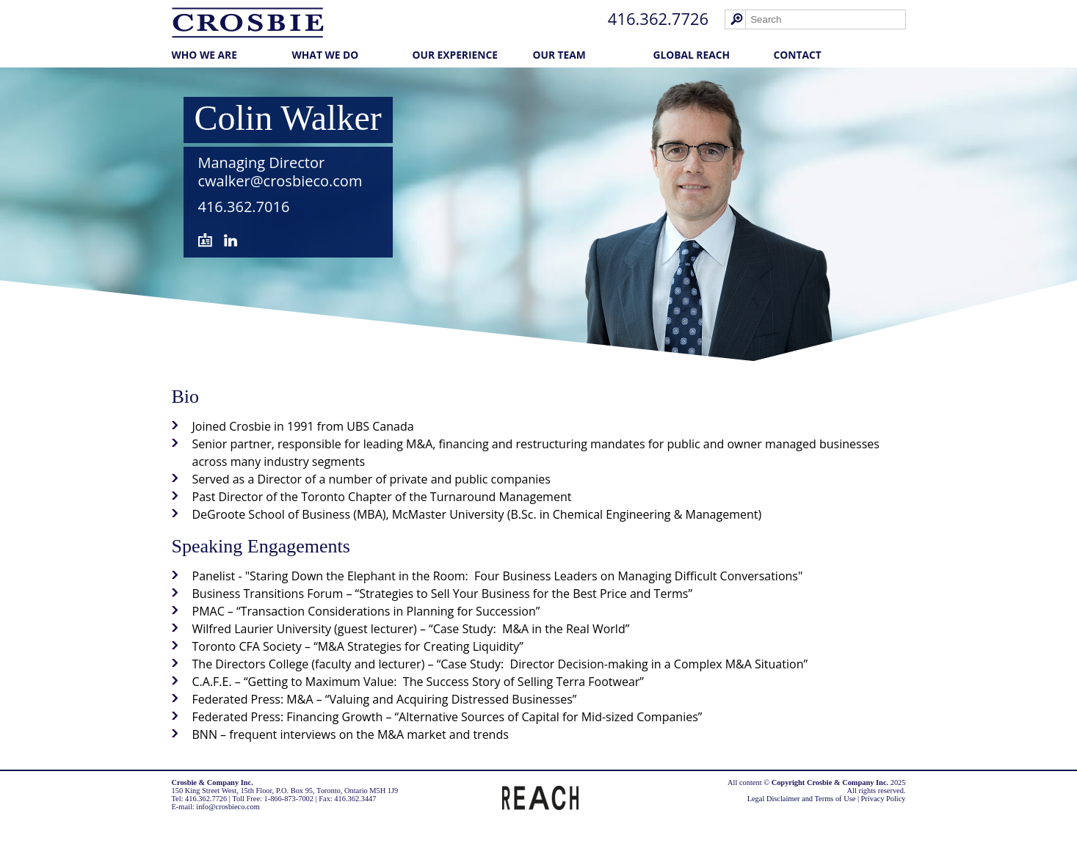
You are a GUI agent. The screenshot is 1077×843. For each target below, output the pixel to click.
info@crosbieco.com (228, 807)
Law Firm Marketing (209, 822)
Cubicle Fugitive (281, 822)
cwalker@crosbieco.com (280, 181)
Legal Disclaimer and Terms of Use (801, 799)
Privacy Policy (883, 799)
